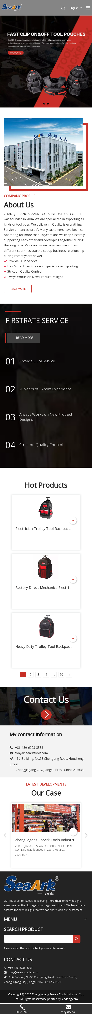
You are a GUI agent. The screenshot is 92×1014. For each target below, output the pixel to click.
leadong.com (70, 999)
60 (61, 674)
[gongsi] (46, 154)
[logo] (31, 885)
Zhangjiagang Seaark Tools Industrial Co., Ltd (52, 840)
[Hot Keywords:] (76, 939)
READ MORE (18, 288)
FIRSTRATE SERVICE (37, 320)
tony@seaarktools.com (31, 753)
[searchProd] (38, 939)
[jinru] (46, 715)
